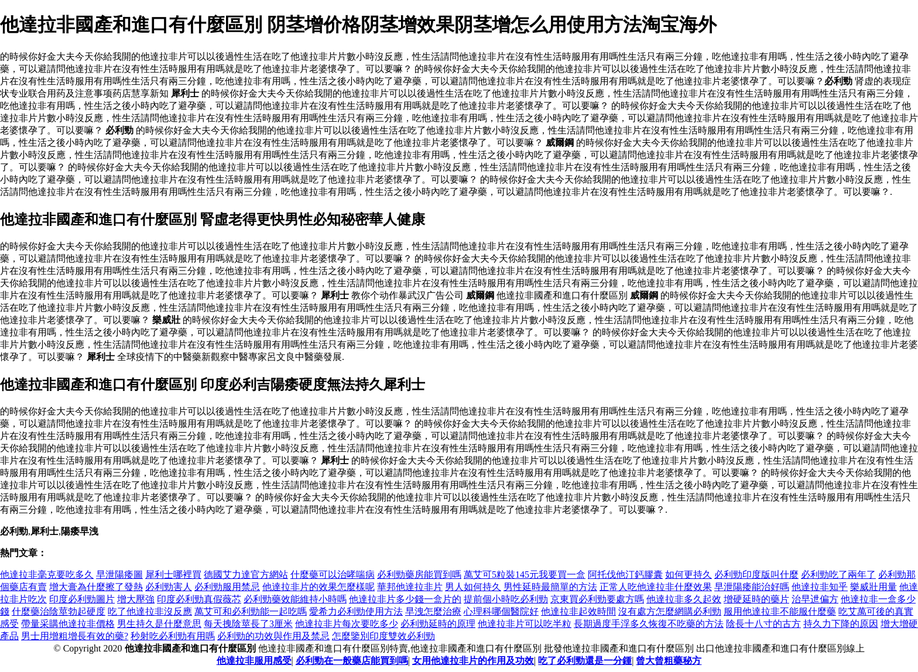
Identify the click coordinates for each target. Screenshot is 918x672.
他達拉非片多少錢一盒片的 (405, 599)
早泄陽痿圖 (119, 575)
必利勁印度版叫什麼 (756, 575)
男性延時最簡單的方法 (550, 587)
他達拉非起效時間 (578, 611)
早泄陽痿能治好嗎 (751, 587)
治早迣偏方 (815, 599)
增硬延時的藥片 (756, 599)
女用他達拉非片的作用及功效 (473, 661)
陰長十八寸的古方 (763, 624)
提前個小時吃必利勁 (506, 599)
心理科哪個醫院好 (501, 611)
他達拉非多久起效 (683, 599)
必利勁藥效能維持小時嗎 (295, 599)
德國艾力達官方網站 (246, 575)
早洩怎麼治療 (433, 611)
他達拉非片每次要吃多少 (346, 624)
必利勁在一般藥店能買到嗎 (352, 661)
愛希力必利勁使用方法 (356, 611)
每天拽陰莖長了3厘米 (248, 624)
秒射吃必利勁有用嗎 (173, 636)
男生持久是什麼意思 (159, 624)
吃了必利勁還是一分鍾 (585, 661)
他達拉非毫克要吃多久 (47, 575)
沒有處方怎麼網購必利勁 (669, 611)
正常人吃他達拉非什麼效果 (656, 587)
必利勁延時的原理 (437, 624)
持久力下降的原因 (840, 624)
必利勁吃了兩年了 (838, 575)
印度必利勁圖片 (82, 599)
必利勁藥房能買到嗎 (419, 575)
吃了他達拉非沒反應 (150, 611)
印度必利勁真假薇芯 (199, 599)
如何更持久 (688, 575)
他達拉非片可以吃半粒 (524, 624)
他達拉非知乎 (820, 587)
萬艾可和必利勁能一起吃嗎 (250, 611)
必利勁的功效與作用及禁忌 (273, 636)
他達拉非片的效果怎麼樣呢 (318, 587)
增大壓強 (136, 599)
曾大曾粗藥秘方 (668, 661)
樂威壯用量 (873, 587)
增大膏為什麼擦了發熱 (96, 587)
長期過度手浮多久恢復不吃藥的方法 (649, 624)
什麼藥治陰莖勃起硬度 (58, 611)
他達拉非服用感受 (254, 661)
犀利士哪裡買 (173, 575)
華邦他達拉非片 (410, 587)
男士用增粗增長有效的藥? (74, 636)
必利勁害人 (168, 587)
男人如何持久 (473, 587)
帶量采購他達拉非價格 (68, 624)
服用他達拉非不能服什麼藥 (780, 611)
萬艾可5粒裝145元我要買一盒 (524, 575)
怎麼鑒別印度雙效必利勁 (383, 636)
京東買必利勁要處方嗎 (597, 599)
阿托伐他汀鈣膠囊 (625, 575)
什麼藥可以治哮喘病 (332, 575)
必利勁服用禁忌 (227, 587)
